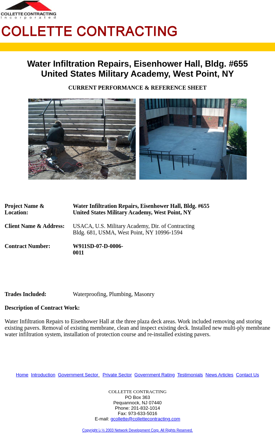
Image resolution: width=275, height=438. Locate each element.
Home (22, 374)
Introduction (43, 374)
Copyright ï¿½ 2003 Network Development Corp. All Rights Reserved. (137, 430)
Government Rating (154, 374)
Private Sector (117, 374)
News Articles (219, 374)
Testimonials (190, 374)
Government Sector (78, 374)
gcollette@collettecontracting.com (145, 419)
